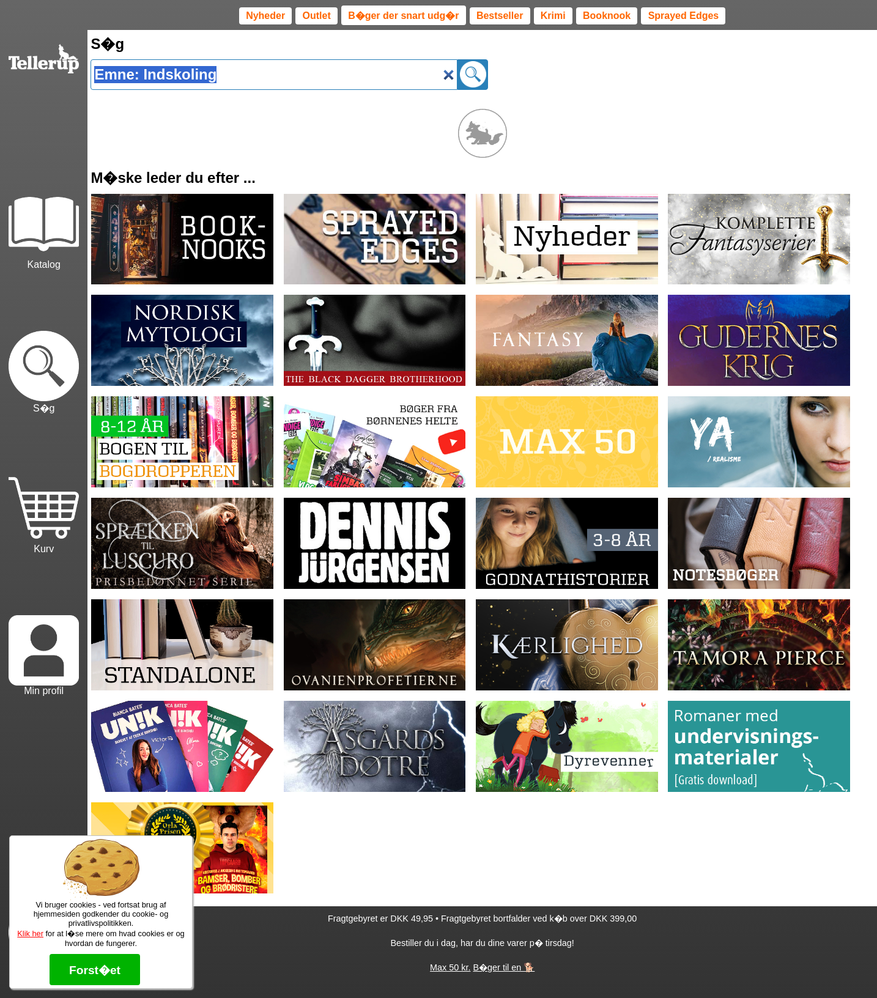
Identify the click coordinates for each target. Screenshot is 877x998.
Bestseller (500, 15)
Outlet (317, 15)
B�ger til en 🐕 (504, 967)
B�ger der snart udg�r (403, 15)
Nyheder (265, 15)
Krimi (553, 15)
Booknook (607, 15)
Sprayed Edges (683, 15)
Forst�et (94, 970)
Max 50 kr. (450, 967)
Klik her (30, 933)
